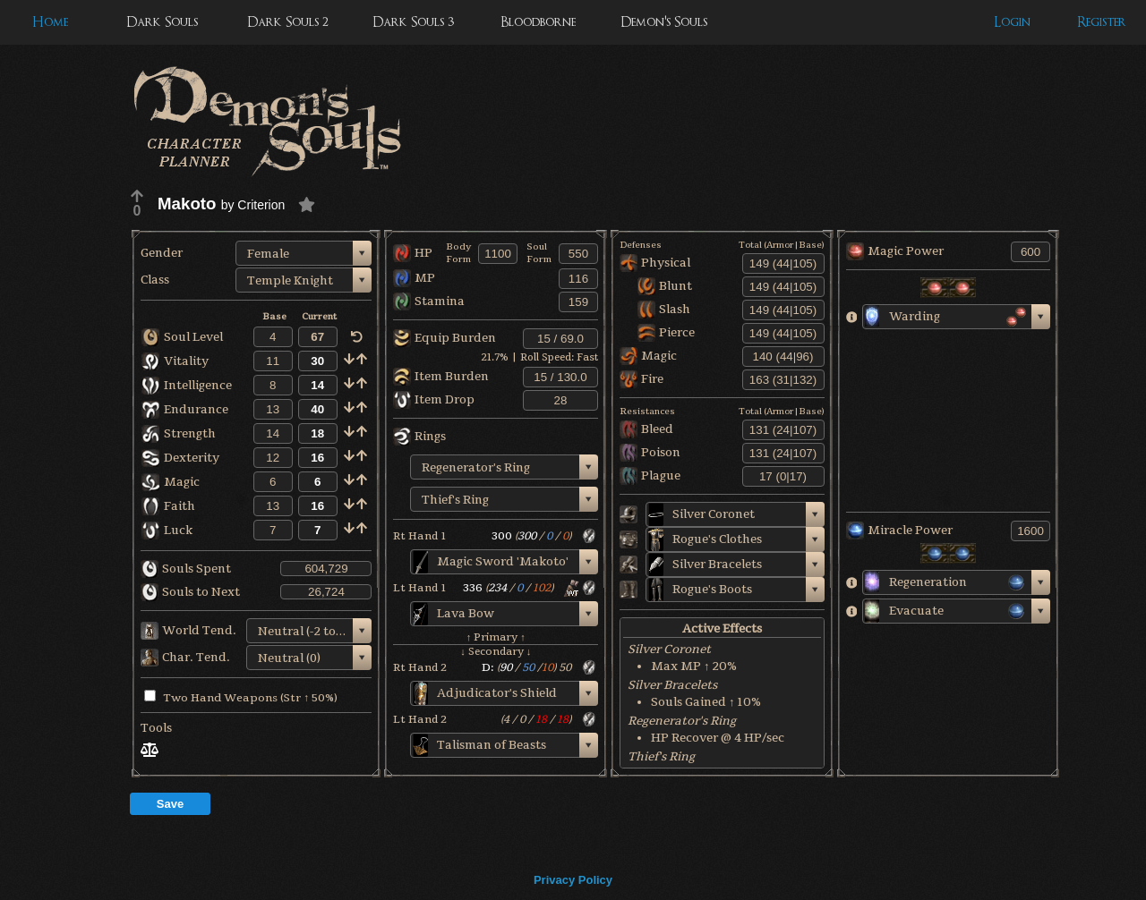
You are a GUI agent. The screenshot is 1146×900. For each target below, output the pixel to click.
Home (50, 22)
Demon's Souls (663, 22)
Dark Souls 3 (413, 22)
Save (170, 804)
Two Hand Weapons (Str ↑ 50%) (241, 698)
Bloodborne (538, 22)
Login (1012, 22)
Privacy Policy (573, 880)
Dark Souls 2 (288, 22)
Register (1101, 22)
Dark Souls (162, 22)
